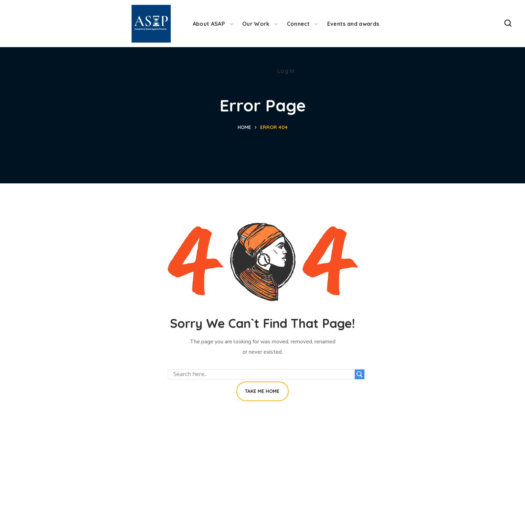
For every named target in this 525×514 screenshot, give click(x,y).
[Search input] (263, 374)
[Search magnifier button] (359, 374)
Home (244, 127)
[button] (507, 23)
